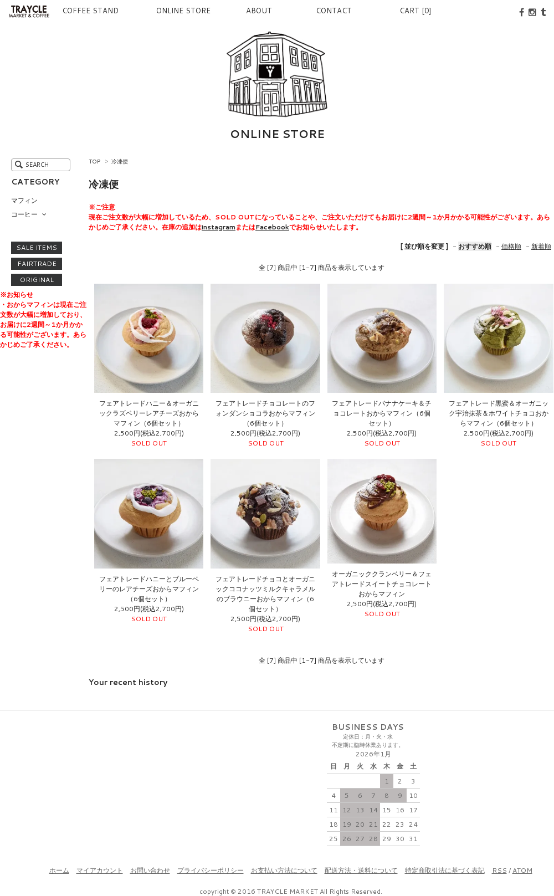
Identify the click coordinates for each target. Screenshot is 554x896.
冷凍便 (119, 161)
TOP (94, 161)
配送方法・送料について (361, 870)
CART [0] (415, 11)
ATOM (522, 870)
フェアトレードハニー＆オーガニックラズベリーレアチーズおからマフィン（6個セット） (149, 413)
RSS (499, 870)
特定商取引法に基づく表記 (445, 870)
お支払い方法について (284, 870)
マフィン (24, 200)
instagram (218, 227)
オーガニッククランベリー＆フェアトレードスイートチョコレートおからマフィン (382, 583)
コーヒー (24, 214)
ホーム (59, 870)
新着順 (541, 246)
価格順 (511, 246)
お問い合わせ (150, 870)
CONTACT (326, 11)
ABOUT (241, 11)
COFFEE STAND (76, 11)
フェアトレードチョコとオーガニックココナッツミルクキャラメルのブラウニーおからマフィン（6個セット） (265, 593)
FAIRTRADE (37, 263)
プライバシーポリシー (210, 870)
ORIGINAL (37, 280)
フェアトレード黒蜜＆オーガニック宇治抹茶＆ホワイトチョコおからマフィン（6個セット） (498, 413)
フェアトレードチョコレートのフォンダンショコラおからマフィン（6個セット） (265, 413)
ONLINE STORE (156, 11)
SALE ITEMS (36, 247)
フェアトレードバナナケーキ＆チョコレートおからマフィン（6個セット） (382, 413)
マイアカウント (99, 870)
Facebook (272, 227)
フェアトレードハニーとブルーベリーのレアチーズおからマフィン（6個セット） (149, 588)
